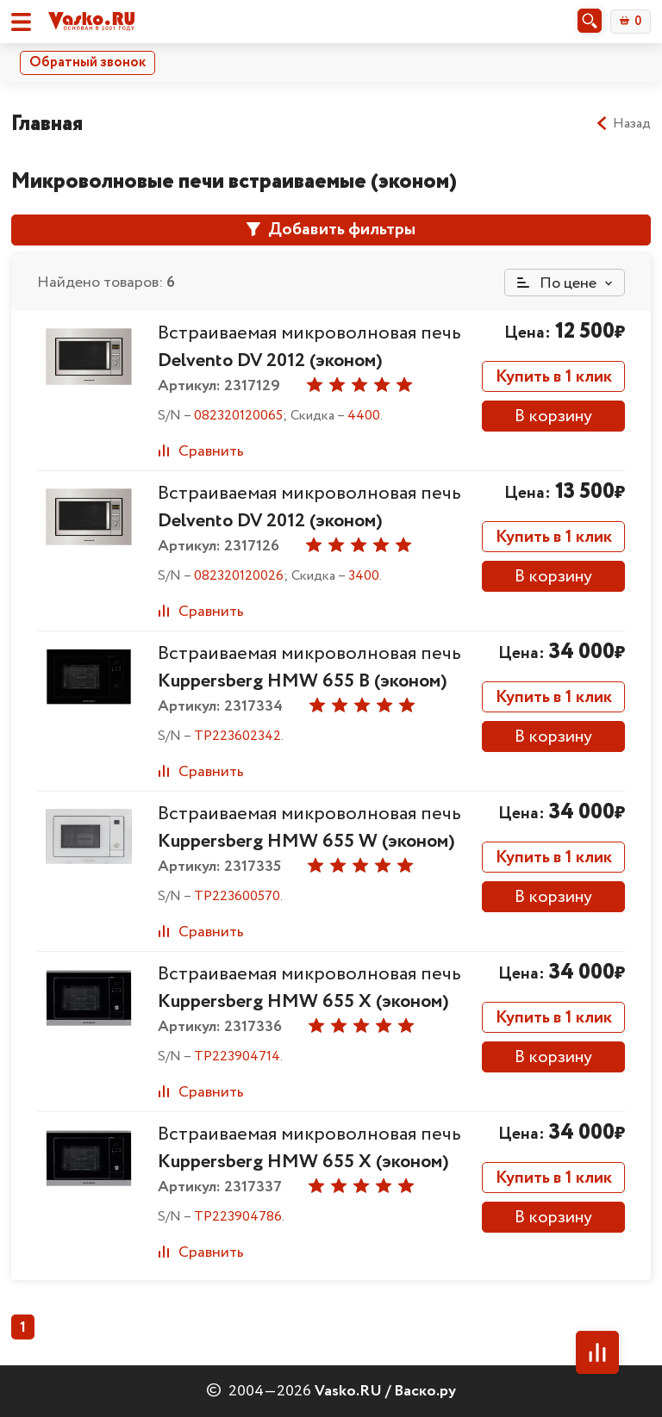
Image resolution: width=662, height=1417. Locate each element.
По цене (556, 283)
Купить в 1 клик (554, 376)
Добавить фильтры (331, 229)
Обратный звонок (87, 62)
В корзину (553, 416)
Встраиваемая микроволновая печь (309, 347)
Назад (623, 124)
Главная (47, 124)
